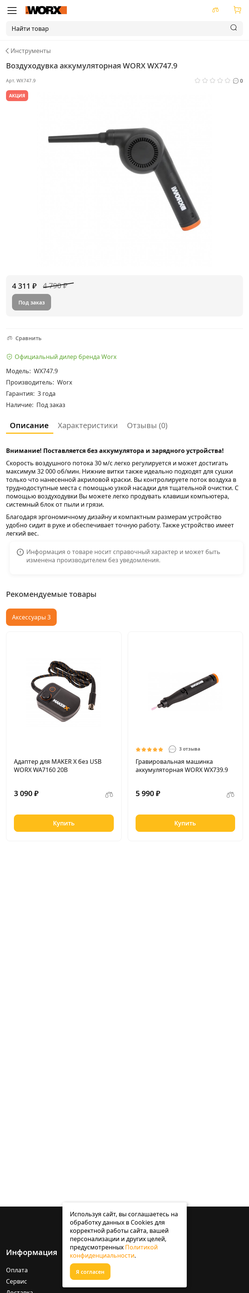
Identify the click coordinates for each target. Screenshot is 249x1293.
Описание (29, 425)
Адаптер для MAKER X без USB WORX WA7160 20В (57, 765)
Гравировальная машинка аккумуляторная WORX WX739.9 (182, 765)
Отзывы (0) (147, 425)
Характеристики (88, 425)
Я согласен (90, 1271)
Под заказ (31, 302)
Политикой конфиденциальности (114, 1251)
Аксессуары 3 (31, 617)
